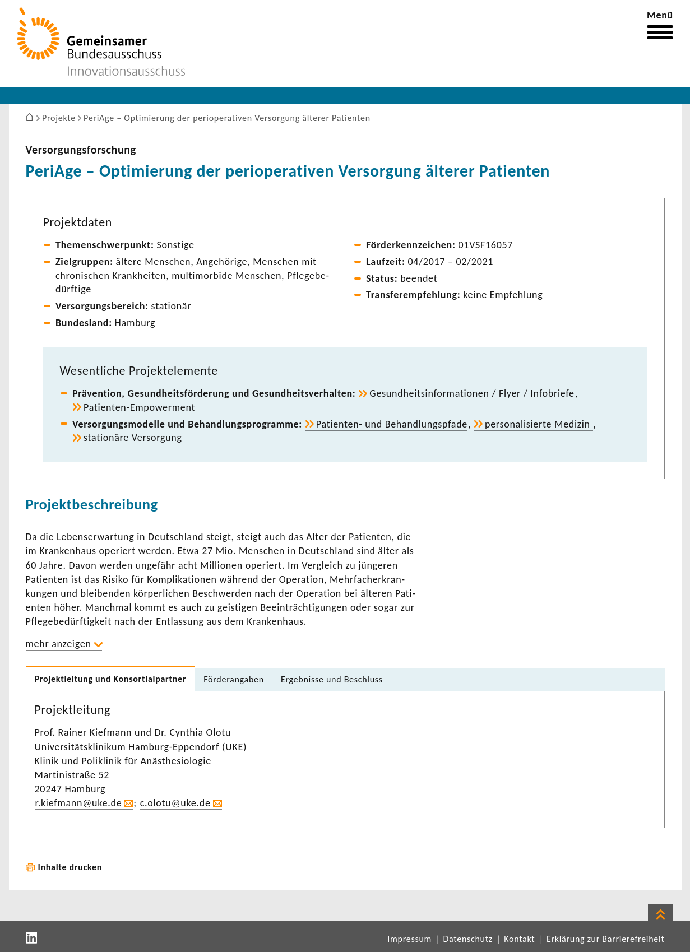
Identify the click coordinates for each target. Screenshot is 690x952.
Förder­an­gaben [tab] (233, 679)
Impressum (409, 939)
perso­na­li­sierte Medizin (539, 424)
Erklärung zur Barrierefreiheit (606, 939)
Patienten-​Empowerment (139, 407)
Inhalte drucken (70, 867)
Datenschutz (468, 939)
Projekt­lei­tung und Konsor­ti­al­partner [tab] (111, 679)
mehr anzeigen (58, 644)
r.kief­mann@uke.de (78, 803)
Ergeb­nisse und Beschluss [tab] (332, 679)
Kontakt (519, 939)
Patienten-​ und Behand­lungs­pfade (391, 424)
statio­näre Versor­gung (133, 437)
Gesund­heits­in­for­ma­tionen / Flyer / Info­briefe (471, 393)
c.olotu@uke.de (175, 803)
